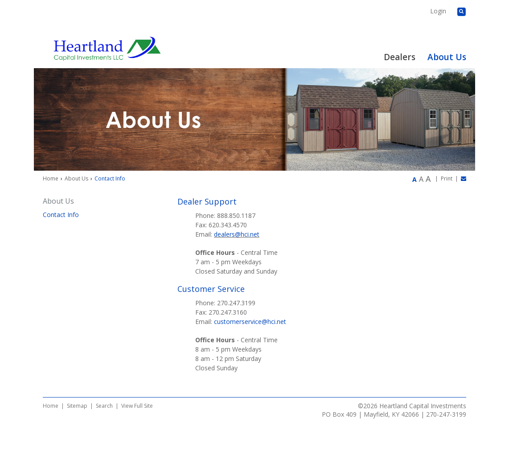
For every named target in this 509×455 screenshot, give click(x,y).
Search (104, 406)
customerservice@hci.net (250, 321)
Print (446, 178)
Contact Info (61, 214)
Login (438, 11)
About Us (446, 57)
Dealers (399, 57)
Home (50, 178)
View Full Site (137, 406)
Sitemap (77, 406)
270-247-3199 (446, 414)
